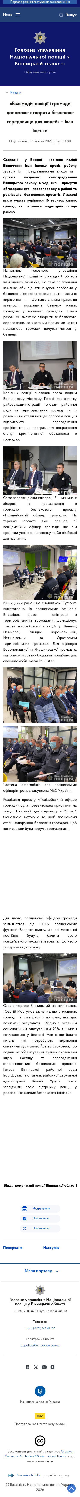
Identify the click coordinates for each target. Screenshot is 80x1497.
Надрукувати (42, 1208)
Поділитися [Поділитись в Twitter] (41, 1228)
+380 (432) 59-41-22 (40, 1328)
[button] (40, 1271)
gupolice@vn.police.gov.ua (40, 1345)
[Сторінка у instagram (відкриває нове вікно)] (52, 1367)
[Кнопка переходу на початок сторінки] (71, 1488)
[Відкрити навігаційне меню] (18, 15)
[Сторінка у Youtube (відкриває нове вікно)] (44, 1367)
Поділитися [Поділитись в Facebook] (41, 1218)
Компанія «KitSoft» (28, 1475)
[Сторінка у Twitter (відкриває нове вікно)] (35, 1367)
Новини (15, 93)
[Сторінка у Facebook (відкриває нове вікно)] (27, 1367)
